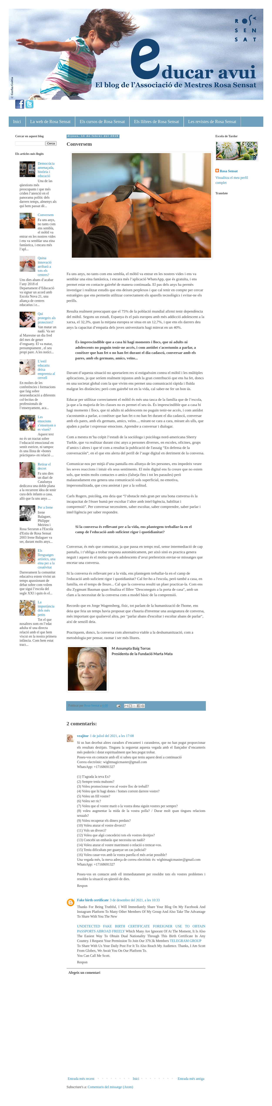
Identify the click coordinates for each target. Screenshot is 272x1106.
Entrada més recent (81, 1079)
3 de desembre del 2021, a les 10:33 (135, 900)
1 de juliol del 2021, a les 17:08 (112, 736)
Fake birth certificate (93, 900)
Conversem (46, 215)
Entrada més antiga (191, 1079)
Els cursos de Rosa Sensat (102, 121)
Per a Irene (45, 507)
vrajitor (83, 736)
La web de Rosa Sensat (50, 121)
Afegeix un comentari (84, 972)
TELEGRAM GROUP (185, 941)
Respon (82, 886)
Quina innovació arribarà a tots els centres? (44, 266)
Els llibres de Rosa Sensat (156, 121)
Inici (17, 121)
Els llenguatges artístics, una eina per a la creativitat (46, 559)
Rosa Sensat (229, 171)
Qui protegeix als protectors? (46, 318)
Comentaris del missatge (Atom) (110, 1087)
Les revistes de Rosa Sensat (212, 121)
